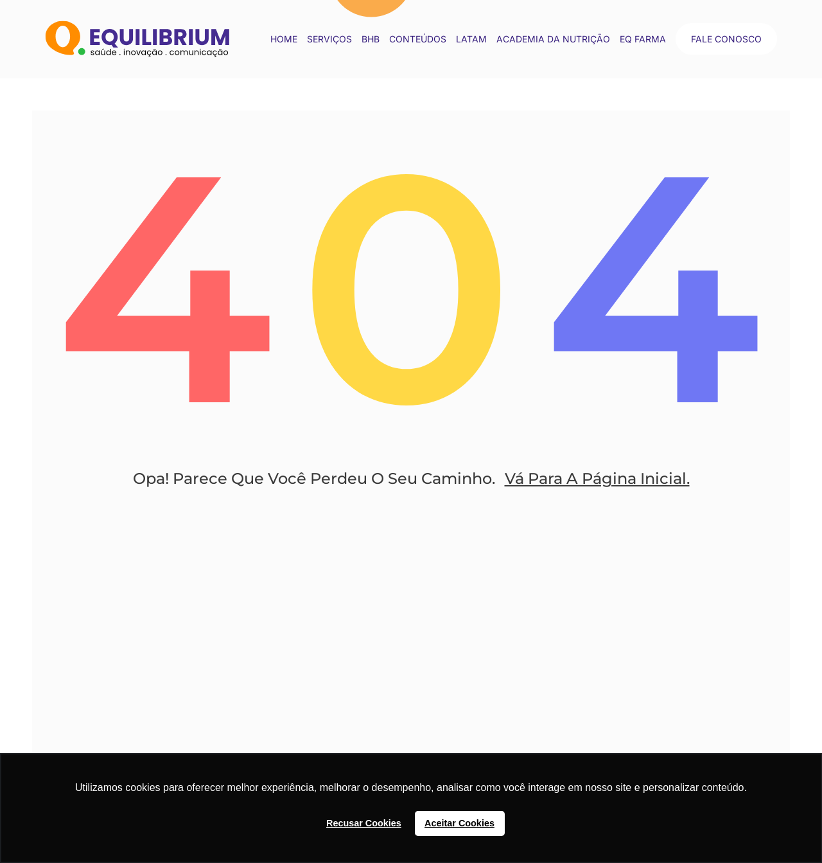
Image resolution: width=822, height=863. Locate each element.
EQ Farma (643, 38)
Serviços (329, 38)
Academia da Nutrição (553, 38)
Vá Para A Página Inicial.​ (597, 478)
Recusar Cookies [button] (363, 823)
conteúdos (417, 38)
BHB (371, 38)
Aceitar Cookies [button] (459, 823)
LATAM (471, 38)
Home (283, 38)
